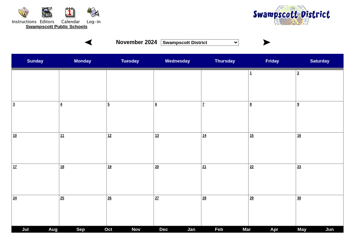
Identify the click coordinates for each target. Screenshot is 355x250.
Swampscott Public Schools (56, 26)
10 (15, 136)
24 (15, 198)
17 (15, 167)
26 (110, 198)
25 (62, 198)
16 (299, 136)
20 (157, 167)
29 (251, 198)
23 (299, 167)
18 (62, 167)
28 (204, 198)
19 (110, 167)
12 (110, 136)
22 (251, 167)
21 (204, 167)
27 (157, 198)
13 (157, 136)
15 (251, 136)
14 (204, 136)
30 (299, 198)
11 (62, 136)
